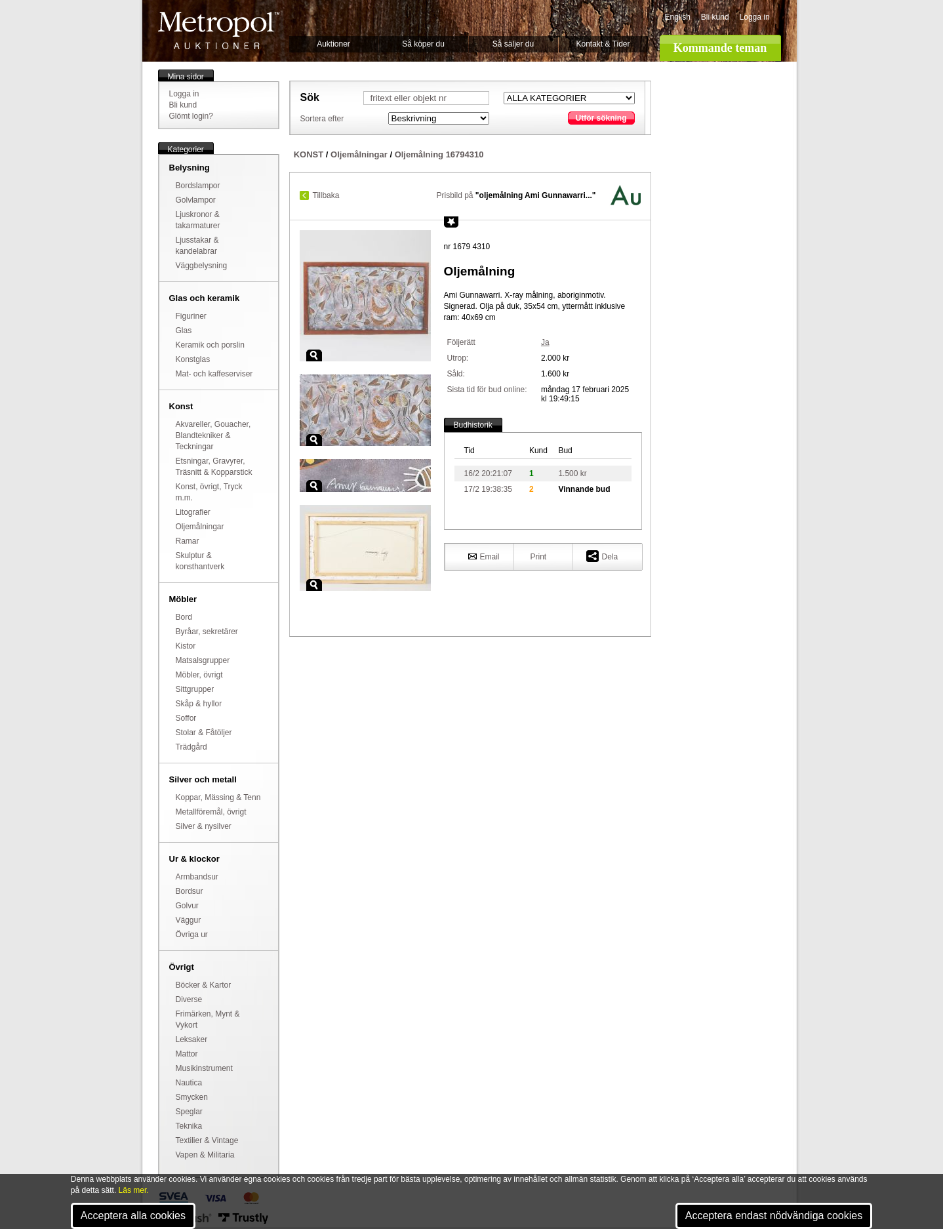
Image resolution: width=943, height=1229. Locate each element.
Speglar (189, 1111)
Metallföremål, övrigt (211, 811)
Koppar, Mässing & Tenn (218, 797)
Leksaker (192, 1039)
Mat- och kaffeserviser (214, 373)
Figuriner (191, 316)
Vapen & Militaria (205, 1154)
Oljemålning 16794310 (439, 154)
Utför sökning (601, 118)
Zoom (314, 355)
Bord (184, 617)
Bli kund (715, 17)
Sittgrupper (195, 689)
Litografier (193, 512)
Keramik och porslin (210, 345)
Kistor (186, 646)
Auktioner (333, 44)
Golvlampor (196, 200)
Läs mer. (134, 1190)
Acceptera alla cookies (133, 1215)
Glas (184, 330)
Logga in (755, 17)
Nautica (189, 1082)
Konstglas (193, 359)
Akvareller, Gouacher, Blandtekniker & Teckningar (213, 435)
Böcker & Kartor (203, 985)
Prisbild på (515, 195)
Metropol (218, 30)
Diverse (189, 999)
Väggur (188, 920)
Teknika (189, 1126)
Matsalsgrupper (203, 660)
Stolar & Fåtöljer (204, 732)
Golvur (187, 905)
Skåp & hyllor (199, 703)
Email (484, 556)
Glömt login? (191, 116)
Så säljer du (513, 44)
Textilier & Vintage (207, 1140)
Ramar (187, 541)
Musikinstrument (204, 1068)
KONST (309, 154)
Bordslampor (198, 185)
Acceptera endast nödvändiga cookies (773, 1215)
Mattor (187, 1053)
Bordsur (189, 891)
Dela (602, 555)
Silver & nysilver (203, 826)
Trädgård (191, 747)
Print (539, 556)
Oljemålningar (200, 526)
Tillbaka (326, 195)
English (678, 17)
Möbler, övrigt (199, 674)
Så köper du (423, 44)
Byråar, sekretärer (207, 631)
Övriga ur (192, 934)
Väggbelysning (202, 265)
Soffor (186, 718)
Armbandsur (197, 876)
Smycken (192, 1097)
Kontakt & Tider (603, 44)
